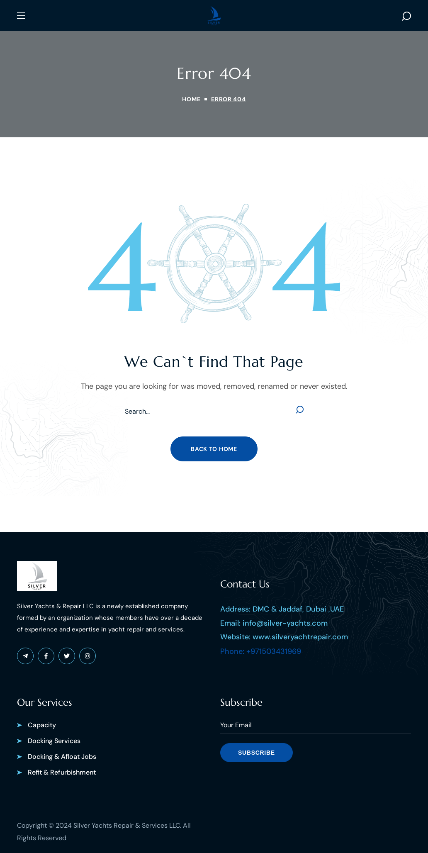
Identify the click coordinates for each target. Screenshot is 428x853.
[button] (406, 15)
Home (191, 99)
